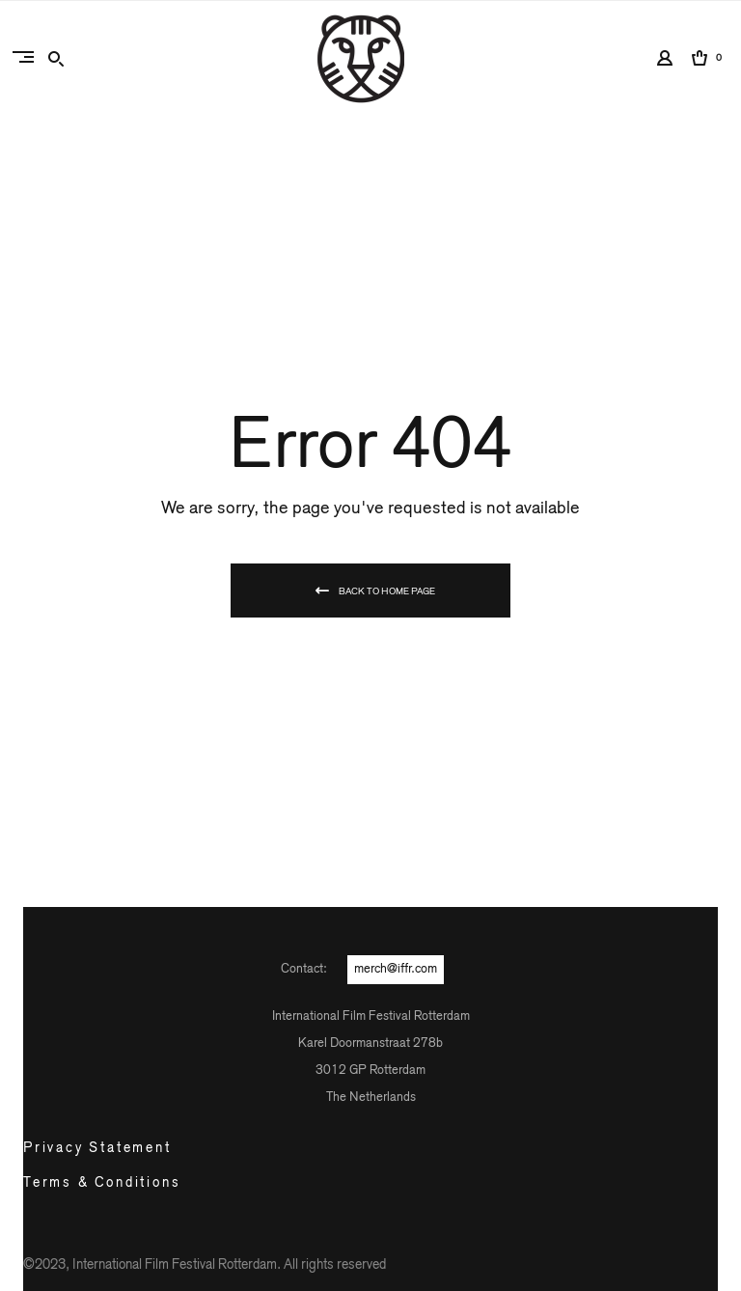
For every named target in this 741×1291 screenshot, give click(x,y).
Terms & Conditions (101, 1183)
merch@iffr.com (395, 969)
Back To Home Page (387, 591)
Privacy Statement (97, 1148)
